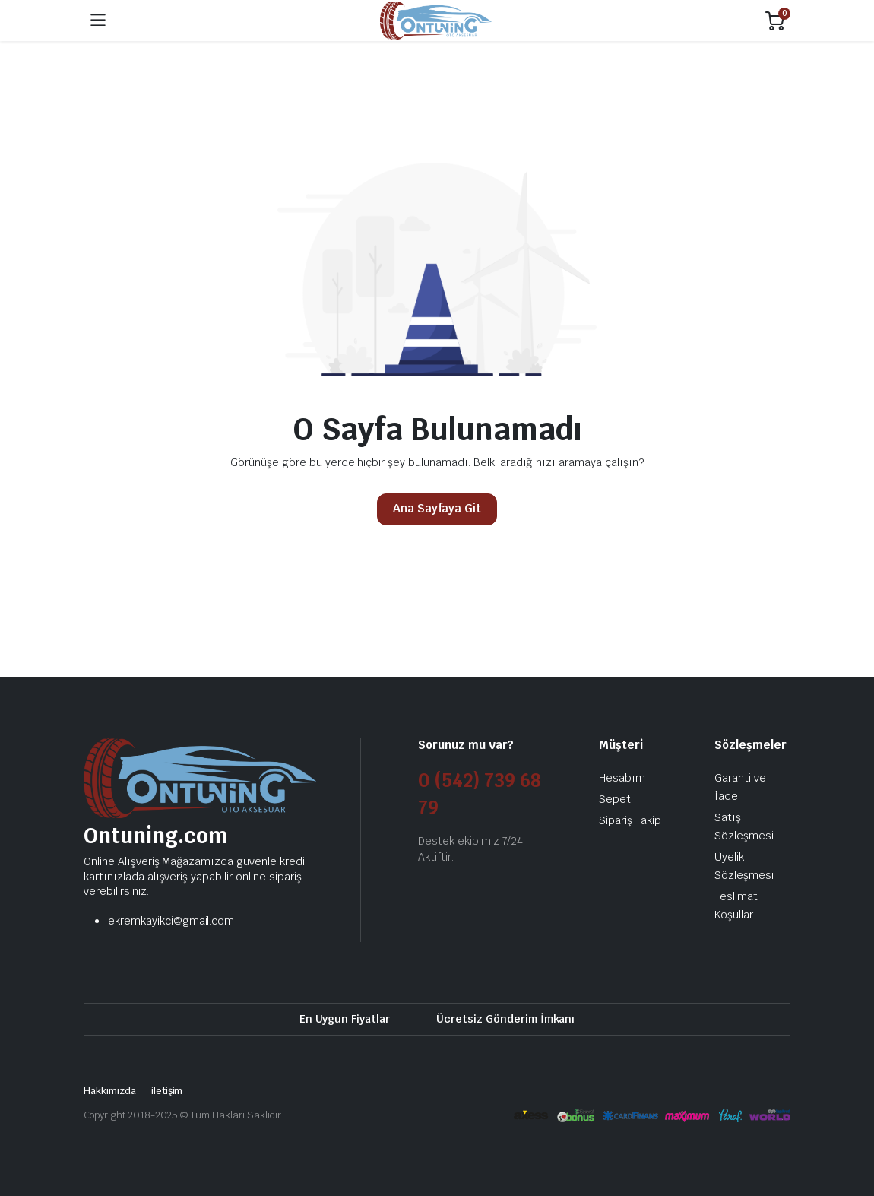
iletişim (167, 1090)
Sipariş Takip (630, 820)
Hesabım (622, 778)
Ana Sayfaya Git (437, 508)
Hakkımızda (110, 1090)
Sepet (615, 799)
